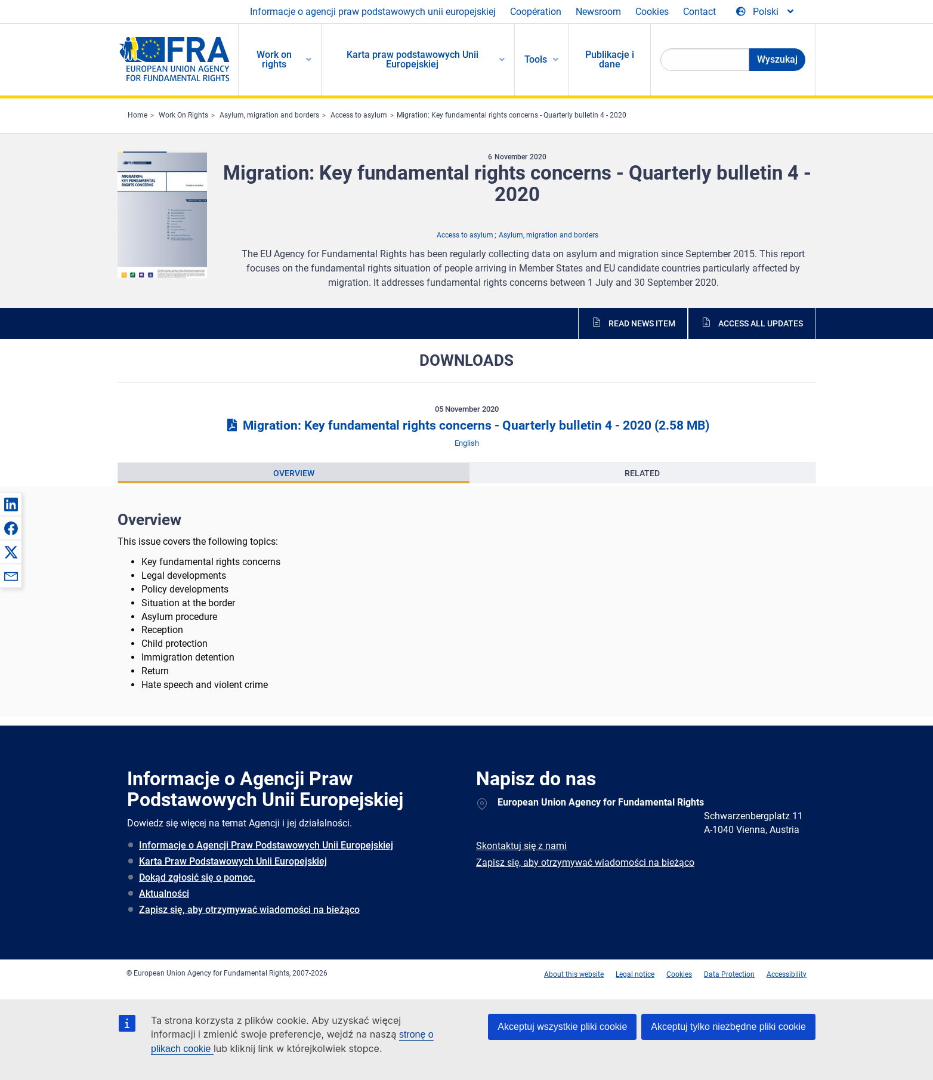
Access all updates (760, 323)
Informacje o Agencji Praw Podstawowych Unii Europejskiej (266, 845)
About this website (574, 974)
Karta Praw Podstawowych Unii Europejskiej (233, 861)
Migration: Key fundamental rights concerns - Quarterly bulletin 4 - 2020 (511, 115)
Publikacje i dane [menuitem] (609, 59)
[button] (10, 504)
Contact (699, 11)
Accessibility (787, 974)
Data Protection (729, 974)
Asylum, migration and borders (269, 115)
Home (137, 115)
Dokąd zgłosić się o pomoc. (197, 877)
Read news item (641, 323)
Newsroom (598, 11)
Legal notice (635, 974)
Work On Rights (183, 115)
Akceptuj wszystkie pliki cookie (562, 1027)
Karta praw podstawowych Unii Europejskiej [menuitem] (412, 59)
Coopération (535, 11)
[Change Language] (766, 12)
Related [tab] (642, 473)
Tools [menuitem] (535, 59)
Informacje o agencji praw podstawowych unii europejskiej (373, 11)
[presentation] (293, 473)
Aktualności (164, 893)
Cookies (652, 11)
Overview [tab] (293, 473)
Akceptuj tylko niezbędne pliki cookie (728, 1027)
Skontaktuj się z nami (521, 845)
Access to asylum (358, 115)
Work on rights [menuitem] (274, 59)
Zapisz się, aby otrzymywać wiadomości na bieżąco (249, 909)
